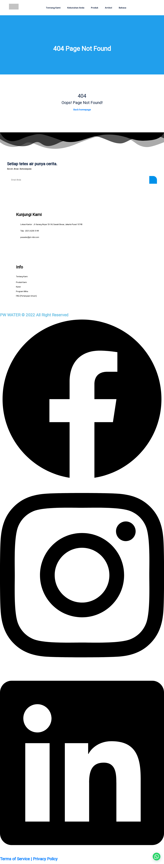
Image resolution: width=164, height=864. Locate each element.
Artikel (108, 7)
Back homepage (82, 109)
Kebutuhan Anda (75, 7)
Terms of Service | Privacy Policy (29, 858)
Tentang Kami (53, 7)
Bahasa (122, 7)
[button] (156, 856)
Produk (94, 7)
